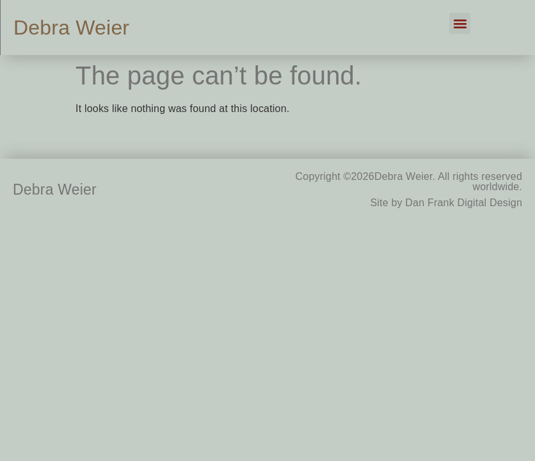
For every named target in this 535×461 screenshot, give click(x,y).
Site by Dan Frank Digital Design (446, 202)
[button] (459, 23)
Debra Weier (71, 27)
